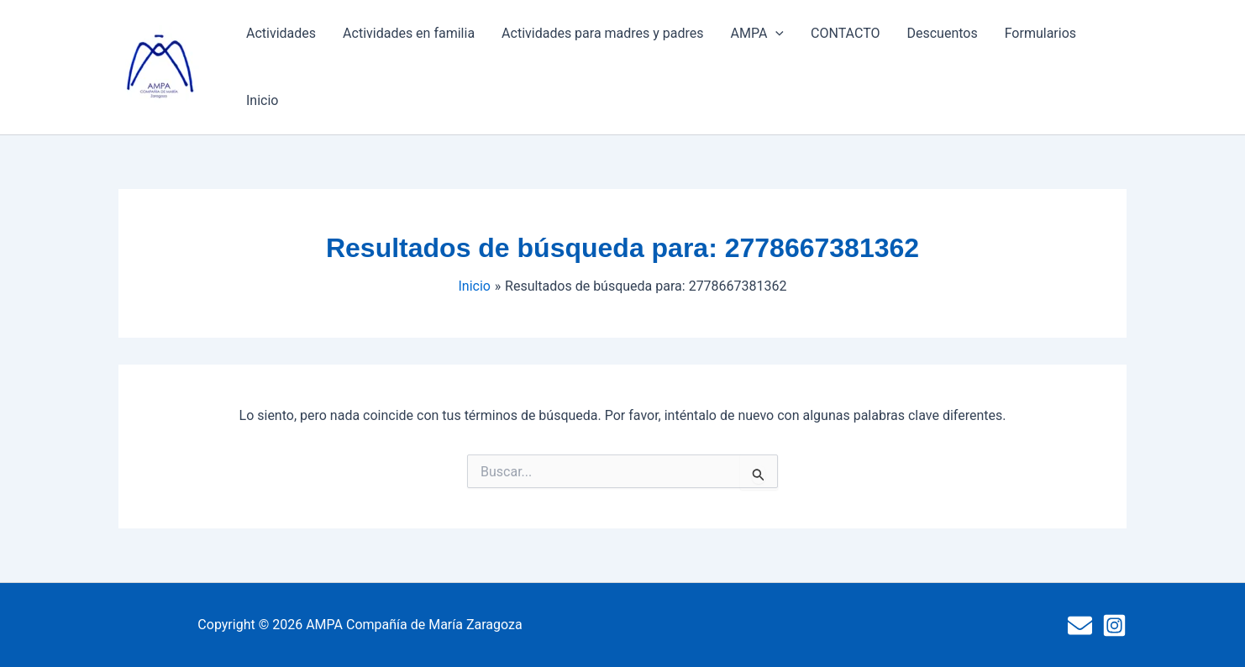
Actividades (281, 33)
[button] (775, 33)
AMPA (757, 33)
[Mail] (1080, 625)
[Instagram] (1114, 625)
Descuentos (941, 33)
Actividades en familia (409, 33)
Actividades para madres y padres (603, 33)
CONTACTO (845, 33)
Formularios (1040, 33)
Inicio (262, 100)
